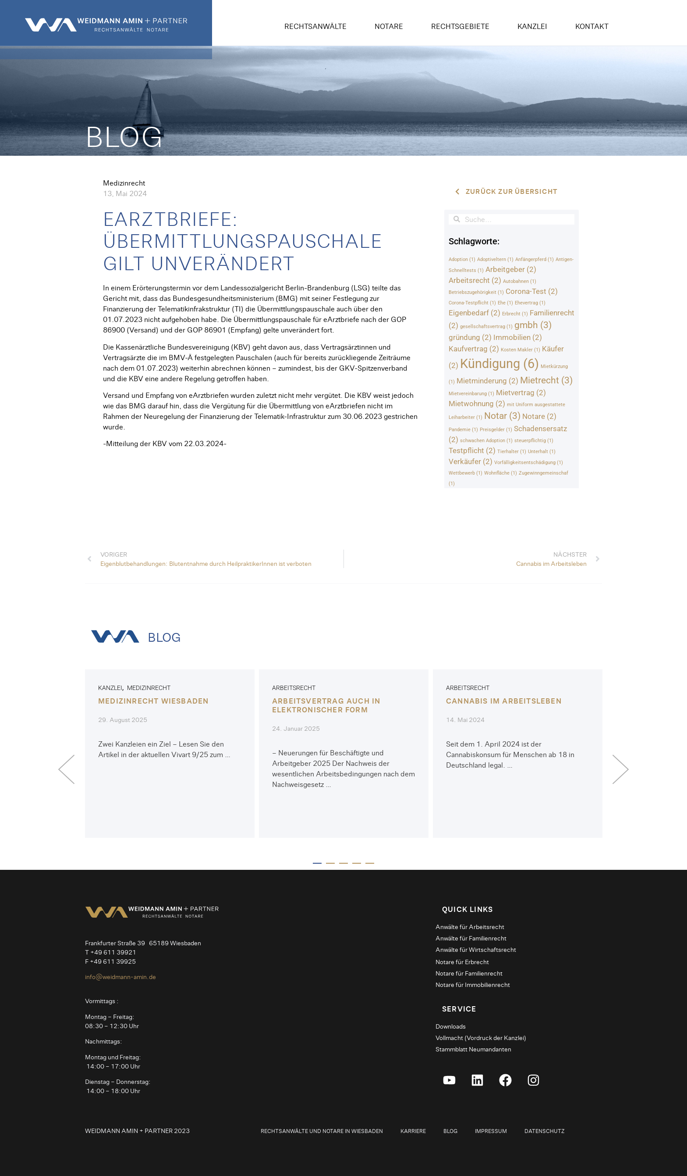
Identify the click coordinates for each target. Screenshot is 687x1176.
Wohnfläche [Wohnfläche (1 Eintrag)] (500, 473)
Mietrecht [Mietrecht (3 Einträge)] (546, 380)
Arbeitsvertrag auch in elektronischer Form (326, 705)
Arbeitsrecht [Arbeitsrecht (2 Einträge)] (475, 280)
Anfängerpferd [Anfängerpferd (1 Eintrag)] (534, 259)
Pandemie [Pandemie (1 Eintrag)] (463, 430)
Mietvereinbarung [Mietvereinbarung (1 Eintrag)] (471, 394)
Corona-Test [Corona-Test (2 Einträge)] (532, 291)
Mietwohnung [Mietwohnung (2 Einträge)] (477, 404)
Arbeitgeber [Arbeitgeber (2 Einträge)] (510, 269)
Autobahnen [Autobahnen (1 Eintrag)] (519, 281)
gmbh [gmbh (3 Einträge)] (533, 325)
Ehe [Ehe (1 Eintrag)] (505, 303)
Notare (389, 26)
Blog (450, 1129)
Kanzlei (532, 26)
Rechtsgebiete (460, 26)
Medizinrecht (124, 183)
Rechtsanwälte (315, 26)
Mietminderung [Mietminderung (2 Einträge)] (487, 380)
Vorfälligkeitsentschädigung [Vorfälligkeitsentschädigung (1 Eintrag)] (528, 463)
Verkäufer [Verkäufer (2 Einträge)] (470, 462)
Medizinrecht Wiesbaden (153, 701)
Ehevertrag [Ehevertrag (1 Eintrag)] (530, 303)
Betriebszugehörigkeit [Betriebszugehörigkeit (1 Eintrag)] (476, 293)
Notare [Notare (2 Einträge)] (539, 416)
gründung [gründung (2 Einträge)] (470, 337)
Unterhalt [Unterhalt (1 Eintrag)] (542, 452)
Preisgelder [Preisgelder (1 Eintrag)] (496, 430)
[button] (66, 769)
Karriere (413, 1129)
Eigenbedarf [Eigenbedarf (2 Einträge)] (474, 313)
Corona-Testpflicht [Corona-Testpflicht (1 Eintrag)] (472, 303)
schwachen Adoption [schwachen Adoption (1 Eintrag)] (486, 441)
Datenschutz (544, 1129)
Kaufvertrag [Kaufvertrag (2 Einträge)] (474, 348)
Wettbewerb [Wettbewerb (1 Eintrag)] (465, 473)
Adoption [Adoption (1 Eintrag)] (462, 259)
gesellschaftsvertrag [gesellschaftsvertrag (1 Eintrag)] (486, 327)
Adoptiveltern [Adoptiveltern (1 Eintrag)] (495, 259)
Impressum (491, 1129)
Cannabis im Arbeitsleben (504, 701)
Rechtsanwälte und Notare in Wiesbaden (322, 1129)
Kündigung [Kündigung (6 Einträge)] (499, 363)
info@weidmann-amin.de (120, 976)
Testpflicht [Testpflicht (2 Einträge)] (472, 451)
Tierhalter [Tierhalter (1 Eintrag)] (511, 452)
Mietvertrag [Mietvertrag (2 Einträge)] (521, 393)
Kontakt (592, 26)
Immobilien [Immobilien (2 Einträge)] (517, 337)
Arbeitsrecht (293, 688)
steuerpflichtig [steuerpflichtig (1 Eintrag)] (533, 441)
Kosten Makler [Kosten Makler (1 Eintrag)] (520, 350)
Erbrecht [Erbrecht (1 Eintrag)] (515, 314)
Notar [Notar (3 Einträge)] (502, 416)
